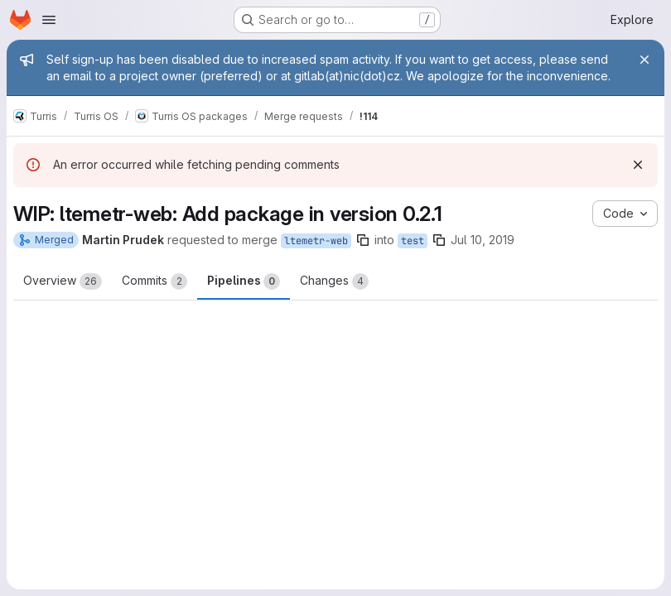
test (412, 241)
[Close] (644, 60)
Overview (62, 281)
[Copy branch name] (363, 240)
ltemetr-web (316, 241)
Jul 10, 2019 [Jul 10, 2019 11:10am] (482, 240)
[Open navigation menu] (49, 20)
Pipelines (243, 281)
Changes (334, 281)
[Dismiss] (638, 165)
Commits (154, 281)
